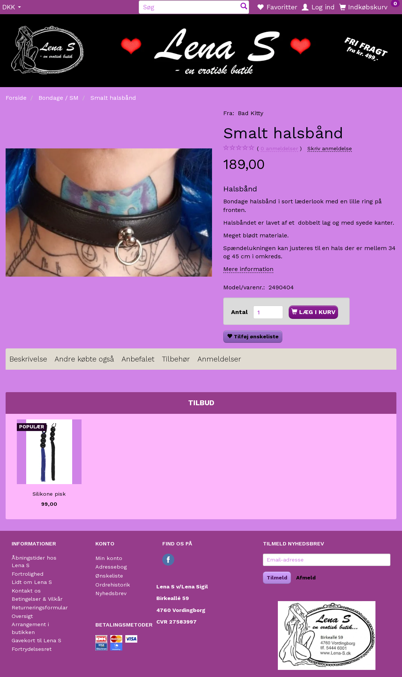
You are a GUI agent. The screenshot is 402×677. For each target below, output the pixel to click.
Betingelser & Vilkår (37, 599)
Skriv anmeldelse (329, 148)
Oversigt (22, 616)
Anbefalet (138, 359)
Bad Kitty (250, 113)
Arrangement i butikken (30, 628)
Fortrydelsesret (32, 649)
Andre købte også (84, 359)
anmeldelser (279, 148)
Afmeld (306, 578)
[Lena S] (201, 48)
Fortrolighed (27, 574)
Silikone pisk (49, 494)
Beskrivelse (28, 359)
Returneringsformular (40, 607)
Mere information (248, 269)
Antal (240, 312)
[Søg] (243, 7)
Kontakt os (26, 591)
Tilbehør (176, 359)
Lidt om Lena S (32, 582)
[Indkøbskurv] (369, 6)
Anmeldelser (219, 359)
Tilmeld (277, 578)
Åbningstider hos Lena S (34, 562)
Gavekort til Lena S (36, 640)
